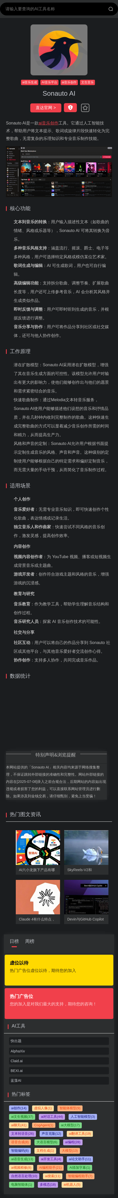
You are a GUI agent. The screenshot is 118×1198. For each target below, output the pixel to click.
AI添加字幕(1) (79, 1167)
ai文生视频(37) (22, 1117)
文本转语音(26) (22, 1134)
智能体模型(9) (70, 1108)
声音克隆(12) (51, 1134)
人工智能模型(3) (83, 1117)
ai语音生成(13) (22, 1159)
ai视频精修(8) (21, 1167)
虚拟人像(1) (43, 1108)
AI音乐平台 (49, 82)
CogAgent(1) (43, 1125)
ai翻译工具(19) (80, 1134)
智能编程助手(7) (80, 1176)
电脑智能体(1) (21, 1184)
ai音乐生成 (29, 82)
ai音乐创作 (69, 82)
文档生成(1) (45, 1150)
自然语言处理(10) (24, 1176)
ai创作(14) (18, 1108)
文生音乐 (87, 82)
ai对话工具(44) (52, 1117)
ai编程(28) (72, 1142)
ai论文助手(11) (80, 1159)
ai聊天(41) (18, 1125)
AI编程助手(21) (50, 1167)
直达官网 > (46, 107)
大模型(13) (70, 1150)
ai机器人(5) (72, 1184)
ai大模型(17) (70, 1125)
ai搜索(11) (52, 1176)
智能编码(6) (20, 1150)
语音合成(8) (20, 1142)
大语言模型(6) (46, 1142)
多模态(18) (48, 1184)
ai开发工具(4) (51, 1159)
